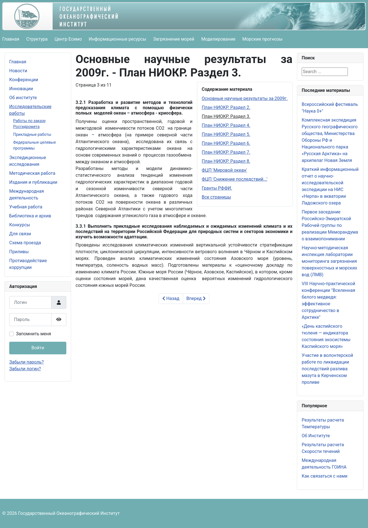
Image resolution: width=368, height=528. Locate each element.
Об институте (23, 97)
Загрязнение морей (173, 39)
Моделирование (218, 39)
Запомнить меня (33, 333)
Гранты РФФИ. (217, 188)
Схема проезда (25, 242)
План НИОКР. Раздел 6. (226, 143)
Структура (37, 39)
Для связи (20, 233)
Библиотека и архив (30, 215)
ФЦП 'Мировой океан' (224, 170)
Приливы (19, 251)
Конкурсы (19, 224)
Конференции (23, 79)
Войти (37, 347)
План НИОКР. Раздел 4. (226, 125)
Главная (10, 39)
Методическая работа (32, 173)
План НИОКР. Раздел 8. (226, 161)
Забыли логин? (25, 368)
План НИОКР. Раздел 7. (226, 152)
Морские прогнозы (262, 39)
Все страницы (216, 197)
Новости (18, 70)
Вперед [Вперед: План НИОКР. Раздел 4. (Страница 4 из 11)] (196, 298)
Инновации (21, 88)
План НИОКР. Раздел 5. (226, 134)
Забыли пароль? (26, 362)
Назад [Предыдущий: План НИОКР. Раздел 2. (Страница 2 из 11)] (170, 298)
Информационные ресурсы (117, 39)
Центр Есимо (68, 39)
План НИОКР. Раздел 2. (226, 107)
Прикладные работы (32, 134)
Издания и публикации (33, 182)
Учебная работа (25, 207)
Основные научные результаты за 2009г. (245, 98)
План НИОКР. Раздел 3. (226, 116)
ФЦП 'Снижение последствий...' (235, 179)
